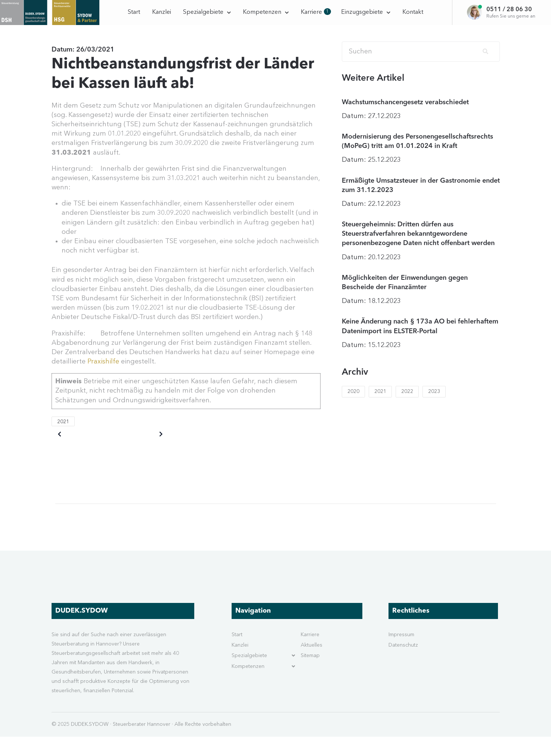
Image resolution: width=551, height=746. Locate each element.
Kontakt (412, 12)
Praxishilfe (103, 371)
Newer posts (141, 443)
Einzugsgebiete (365, 12)
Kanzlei (161, 12)
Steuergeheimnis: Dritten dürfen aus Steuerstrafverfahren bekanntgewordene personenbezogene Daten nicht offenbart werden (418, 243)
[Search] (421, 61)
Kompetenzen (266, 12)
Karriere (315, 11)
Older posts (78, 443)
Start (134, 12)
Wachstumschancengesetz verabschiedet (405, 111)
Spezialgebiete (207, 12)
